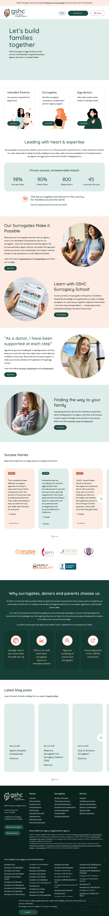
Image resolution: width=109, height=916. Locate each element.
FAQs (13, 262)
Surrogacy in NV (59, 893)
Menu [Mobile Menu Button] (98, 13)
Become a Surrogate (14, 827)
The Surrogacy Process (62, 801)
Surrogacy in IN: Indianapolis (63, 867)
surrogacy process (53, 846)
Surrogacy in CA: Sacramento (14, 885)
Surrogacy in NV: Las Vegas (63, 896)
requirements (24, 259)
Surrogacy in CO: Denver (37, 877)
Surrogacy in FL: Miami (36, 892)
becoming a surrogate (36, 846)
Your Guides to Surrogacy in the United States (54, 860)
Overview (32, 798)
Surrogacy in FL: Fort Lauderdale (40, 895)
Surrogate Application (61, 816)
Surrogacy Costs (35, 804)
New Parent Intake (35, 819)
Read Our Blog (52, 696)
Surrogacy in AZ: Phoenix (37, 871)
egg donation (97, 835)
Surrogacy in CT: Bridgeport (38, 880)
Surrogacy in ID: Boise (61, 864)
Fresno (50, 839)
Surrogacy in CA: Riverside (13, 882)
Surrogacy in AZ (34, 867)
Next (101, 499)
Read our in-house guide (55, 3)
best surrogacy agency (82, 835)
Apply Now (10, 268)
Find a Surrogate (34, 801)
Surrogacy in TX (85, 884)
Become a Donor (12, 833)
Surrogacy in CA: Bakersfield (13, 867)
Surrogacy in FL (34, 886)
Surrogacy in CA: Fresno (12, 871)
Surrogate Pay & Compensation (65, 807)
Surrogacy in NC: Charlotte (63, 890)
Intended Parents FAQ (36, 813)
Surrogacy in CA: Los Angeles (14, 874)
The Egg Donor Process (87, 801)
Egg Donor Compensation (88, 807)
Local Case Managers (61, 810)
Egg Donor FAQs (85, 810)
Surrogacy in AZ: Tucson (37, 874)
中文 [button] (62, 13)
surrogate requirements (78, 846)
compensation (40, 259)
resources (89, 421)
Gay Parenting (34, 810)
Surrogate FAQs (59, 813)
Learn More (13, 123)
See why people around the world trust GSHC (49, 204)
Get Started (77, 13)
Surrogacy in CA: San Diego (13, 891)
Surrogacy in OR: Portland (88, 867)
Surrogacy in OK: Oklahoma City (90, 864)
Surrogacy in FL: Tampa (37, 889)
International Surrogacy (37, 822)
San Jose (41, 839)
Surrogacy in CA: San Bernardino (15, 888)
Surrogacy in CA (9, 864)
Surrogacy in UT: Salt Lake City (90, 887)
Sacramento (33, 839)
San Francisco (95, 837)
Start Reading (61, 315)
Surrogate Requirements (62, 804)
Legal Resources (34, 816)
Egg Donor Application (87, 813)
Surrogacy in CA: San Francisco (14, 894)
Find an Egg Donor (35, 807)
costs (78, 421)
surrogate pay (65, 846)
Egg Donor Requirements (88, 804)
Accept (28, 912)
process (22, 368)
